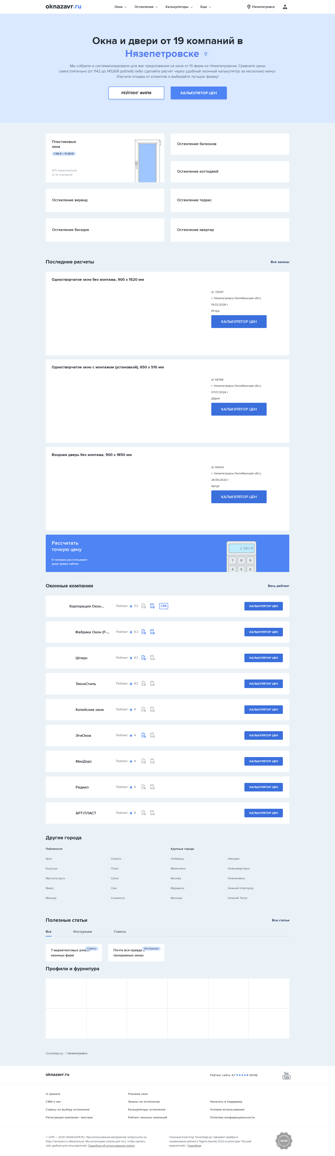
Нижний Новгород (240, 888)
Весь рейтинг (278, 586)
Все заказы (280, 262)
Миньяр (51, 898)
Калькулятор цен (199, 93)
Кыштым (51, 868)
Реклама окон (138, 1094)
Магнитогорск (55, 878)
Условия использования (227, 1109)
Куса (49, 858)
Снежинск (118, 898)
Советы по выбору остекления (68, 1109)
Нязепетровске (167, 53)
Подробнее (194, 1145)
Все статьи (280, 920)
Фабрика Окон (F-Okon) (91, 632)
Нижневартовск (239, 868)
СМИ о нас (53, 1101)
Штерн (81, 658)
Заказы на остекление (144, 1101)
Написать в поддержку (226, 1101)
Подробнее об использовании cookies (111, 1145)
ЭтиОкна (83, 735)
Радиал (82, 787)
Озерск (116, 858)
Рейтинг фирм (136, 93)
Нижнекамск (236, 878)
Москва (176, 878)
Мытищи (176, 898)
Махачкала (178, 868)
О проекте (53, 1094)
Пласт (115, 868)
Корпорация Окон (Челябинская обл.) (86, 606)
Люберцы (177, 858)
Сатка (115, 878)
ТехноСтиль (86, 684)
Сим (113, 888)
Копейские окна (90, 710)
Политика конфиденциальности (232, 1117)
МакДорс (84, 761)
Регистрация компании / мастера (69, 1117)
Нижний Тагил (237, 898)
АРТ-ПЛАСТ (86, 813)
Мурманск (177, 888)
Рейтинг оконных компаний (147, 1117)
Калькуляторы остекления (146, 1109)
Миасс (50, 888)
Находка (233, 858)
